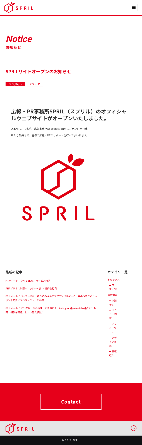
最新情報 (112, 298)
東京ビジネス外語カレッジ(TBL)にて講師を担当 (31, 291)
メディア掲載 (113, 344)
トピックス (114, 282)
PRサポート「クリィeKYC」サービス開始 (28, 284)
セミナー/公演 (113, 317)
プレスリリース (113, 331)
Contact (71, 404)
